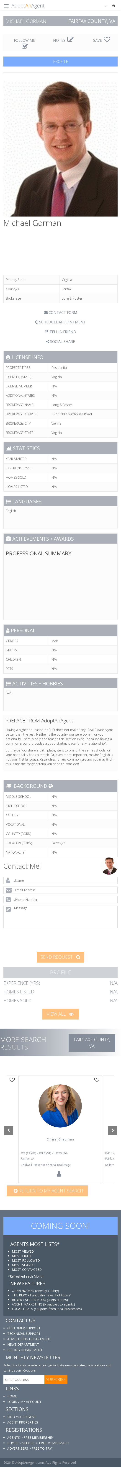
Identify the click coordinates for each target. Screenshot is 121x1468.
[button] (103, 5)
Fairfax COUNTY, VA (92, 1043)
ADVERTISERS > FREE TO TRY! (29, 1449)
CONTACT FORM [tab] (60, 312)
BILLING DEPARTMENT (25, 1350)
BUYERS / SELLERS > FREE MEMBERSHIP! (38, 1443)
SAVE (101, 40)
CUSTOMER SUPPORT (24, 1329)
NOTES (63, 40)
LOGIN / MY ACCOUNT (24, 1402)
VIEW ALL (60, 1014)
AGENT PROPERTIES (22, 1423)
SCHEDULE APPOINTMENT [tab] (60, 322)
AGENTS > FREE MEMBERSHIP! (30, 1438)
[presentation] (37, 939)
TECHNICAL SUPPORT (24, 1334)
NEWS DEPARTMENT (23, 1345)
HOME (12, 1397)
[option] (60, 1130)
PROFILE (60, 61)
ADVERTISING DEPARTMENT (29, 1339)
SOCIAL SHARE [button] (60, 341)
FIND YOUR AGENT (21, 1417)
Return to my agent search (48, 1191)
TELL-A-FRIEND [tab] (60, 331)
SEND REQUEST (60, 957)
